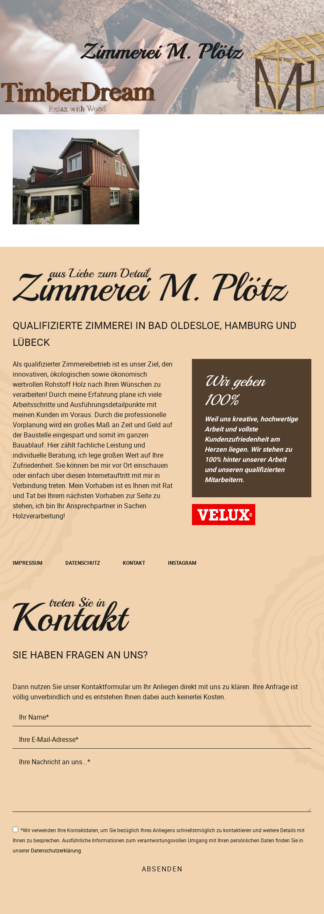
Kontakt (134, 562)
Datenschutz (82, 562)
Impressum (28, 562)
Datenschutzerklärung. (56, 850)
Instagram (182, 562)
